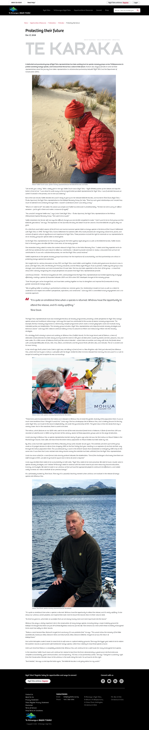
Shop (107, 10)
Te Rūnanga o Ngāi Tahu (62, 10)
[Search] (127, 10)
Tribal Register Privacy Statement (37, 702)
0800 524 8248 (16, 3)
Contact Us (29, 694)
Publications (52, 23)
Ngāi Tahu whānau (118, 3)
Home (26, 23)
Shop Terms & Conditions (34, 711)
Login (136, 3)
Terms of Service (31, 708)
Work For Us (29, 697)
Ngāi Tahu (46, 10)
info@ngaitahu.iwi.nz (71, 697)
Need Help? (31, 3)
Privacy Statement (31, 700)
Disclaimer (29, 705)
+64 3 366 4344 (68, 699)
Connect (99, 10)
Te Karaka (61, 23)
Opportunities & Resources (83, 10)
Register (126, 3)
